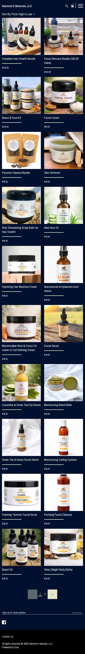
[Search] (66, 6)
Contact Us (7, 636)
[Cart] (72, 7)
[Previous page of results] (32, 594)
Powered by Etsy (10, 647)
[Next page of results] (52, 594)
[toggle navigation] (80, 5)
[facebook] (4, 622)
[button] (23, 14)
